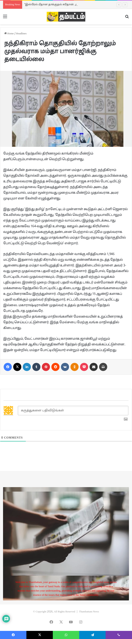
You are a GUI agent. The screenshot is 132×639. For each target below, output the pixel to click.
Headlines (21, 33)
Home (9, 33)
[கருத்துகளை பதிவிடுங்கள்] (73, 410)
